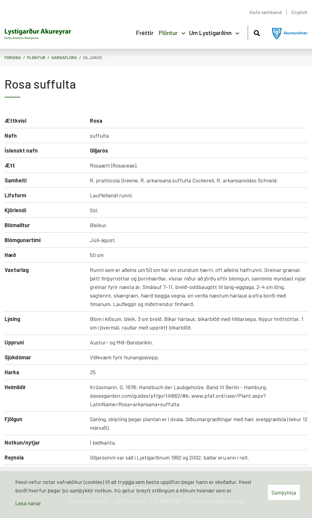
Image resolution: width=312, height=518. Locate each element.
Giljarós (92, 57)
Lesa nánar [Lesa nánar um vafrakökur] (28, 503)
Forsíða (13, 57)
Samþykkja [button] (283, 492)
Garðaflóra (64, 57)
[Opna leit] (257, 32)
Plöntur (36, 57)
